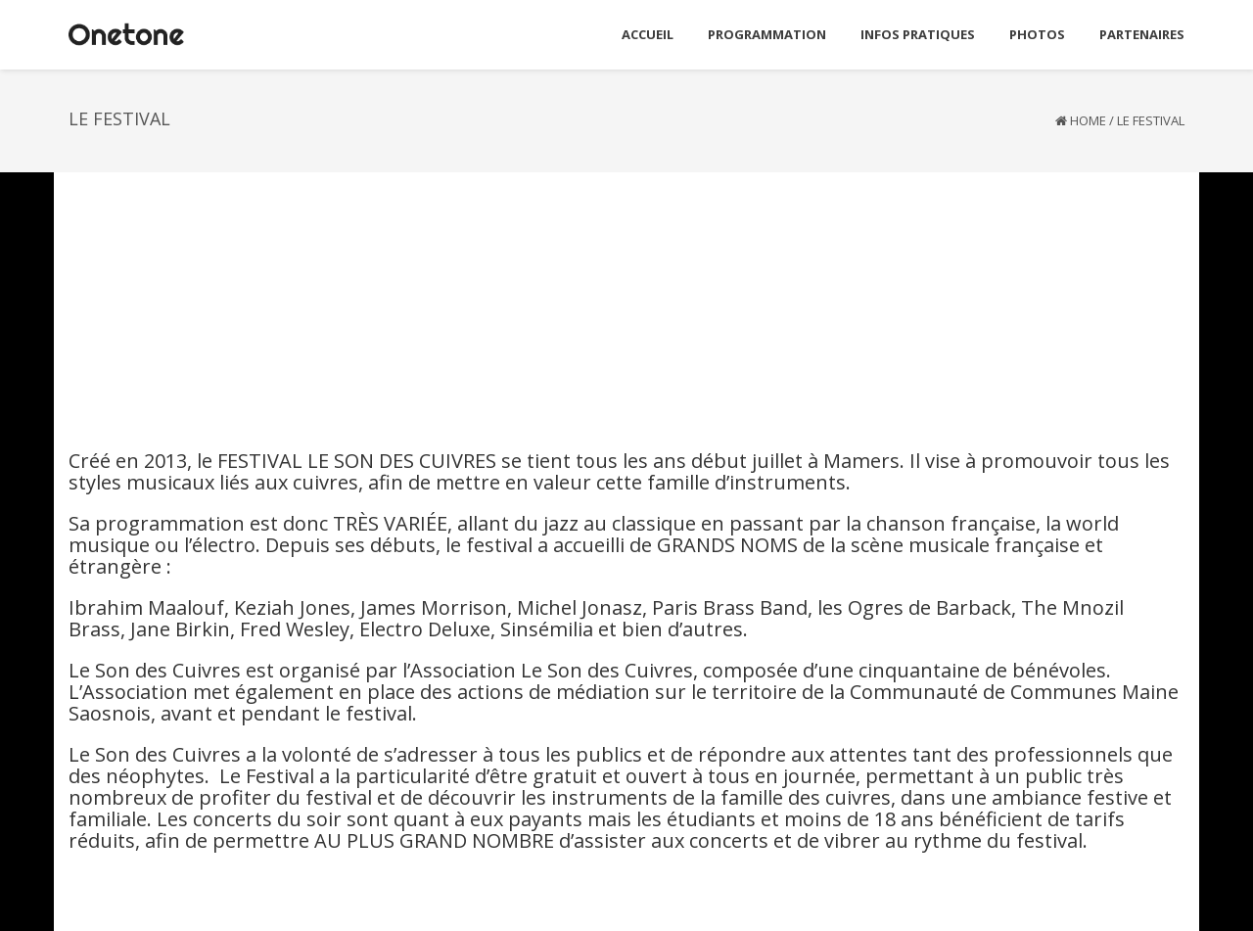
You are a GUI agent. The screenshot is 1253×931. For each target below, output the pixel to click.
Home (1088, 120)
